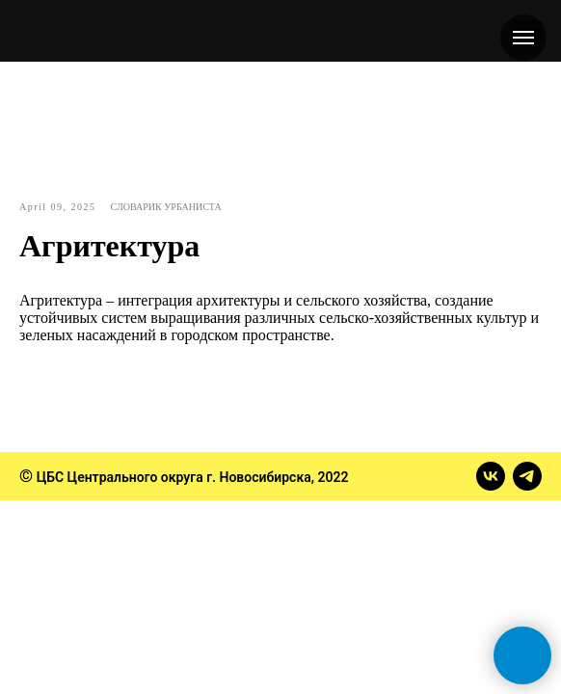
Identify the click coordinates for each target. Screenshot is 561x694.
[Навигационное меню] (523, 37)
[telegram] (527, 476)
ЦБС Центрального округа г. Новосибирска (174, 477)
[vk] (490, 476)
